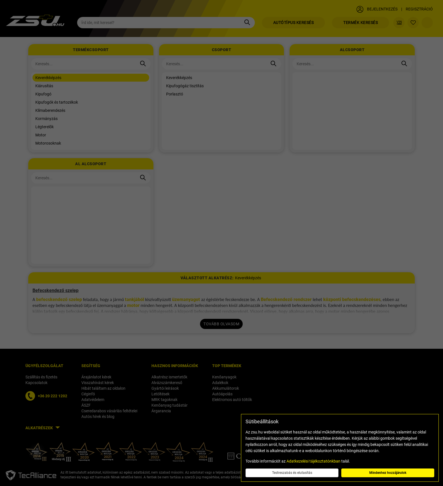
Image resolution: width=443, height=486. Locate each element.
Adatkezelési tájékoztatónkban (313, 461)
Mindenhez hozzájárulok (387, 473)
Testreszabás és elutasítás (292, 473)
